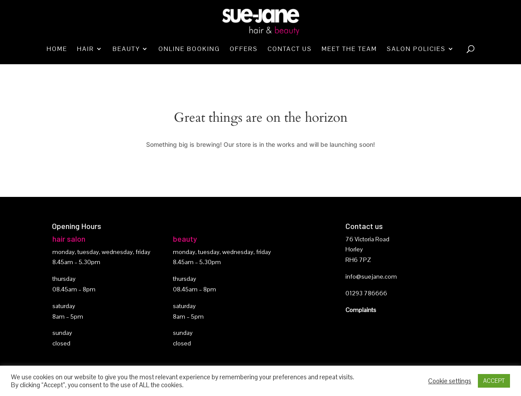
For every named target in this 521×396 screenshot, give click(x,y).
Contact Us (290, 49)
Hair (85, 49)
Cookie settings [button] (449, 381)
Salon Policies (416, 49)
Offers (244, 49)
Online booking (189, 49)
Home (57, 49)
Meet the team (349, 49)
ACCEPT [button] (494, 381)
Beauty (126, 49)
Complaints (360, 310)
